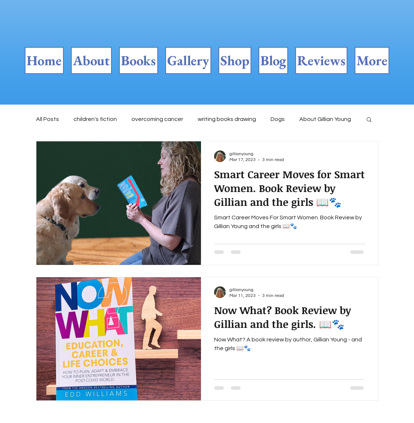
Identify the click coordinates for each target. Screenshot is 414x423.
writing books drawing (227, 119)
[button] (369, 120)
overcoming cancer (157, 119)
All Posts (47, 119)
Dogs (278, 119)
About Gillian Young (325, 119)
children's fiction (95, 119)
